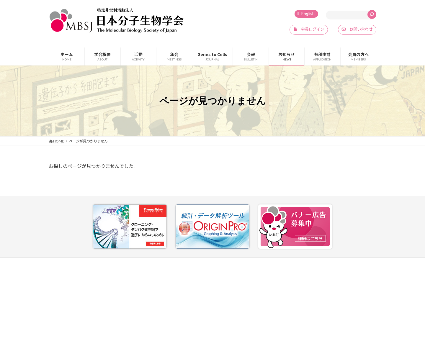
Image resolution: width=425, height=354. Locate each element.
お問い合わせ (275, 263)
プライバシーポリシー (315, 263)
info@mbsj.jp (70, 321)
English (308, 13)
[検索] (371, 14)
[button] (307, 30)
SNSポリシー (354, 263)
